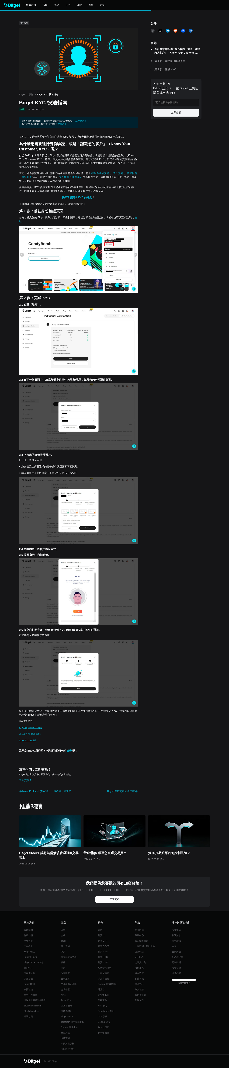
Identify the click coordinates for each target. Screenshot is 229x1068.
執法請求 (176, 935)
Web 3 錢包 (66, 1005)
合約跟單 (65, 978)
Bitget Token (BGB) (33, 962)
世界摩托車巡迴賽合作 (35, 1000)
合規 (174, 946)
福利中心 (139, 984)
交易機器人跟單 (68, 984)
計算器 (101, 989)
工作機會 (28, 946)
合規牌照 (176, 951)
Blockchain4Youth (33, 1005)
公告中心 (28, 968)
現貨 (63, 930)
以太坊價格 (103, 978)
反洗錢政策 (177, 957)
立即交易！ (81, 120)
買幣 (100, 930)
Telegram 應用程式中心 (72, 1022)
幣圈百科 (102, 1000)
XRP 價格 (103, 1005)
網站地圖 (28, 1016)
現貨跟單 (65, 973)
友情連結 (28, 989)
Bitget (22, 94)
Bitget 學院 (29, 951)
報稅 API (139, 1000)
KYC (81, 197)
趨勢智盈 (27, 177)
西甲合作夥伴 (30, 995)
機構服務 (139, 968)
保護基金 (28, 978)
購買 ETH (103, 941)
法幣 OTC (66, 1011)
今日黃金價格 (67, 1043)
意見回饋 (139, 930)
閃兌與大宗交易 (68, 957)
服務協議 (176, 930)
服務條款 (176, 968)
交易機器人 (66, 989)
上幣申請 (139, 951)
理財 (63, 968)
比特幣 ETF (103, 995)
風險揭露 (176, 973)
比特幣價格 (103, 973)
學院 (31, 94)
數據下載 (139, 978)
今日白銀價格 (67, 1049)
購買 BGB (103, 957)
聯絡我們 (28, 935)
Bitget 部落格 (30, 957)
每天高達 (64, 177)
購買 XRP (103, 951)
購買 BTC (103, 935)
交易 (121, 173)
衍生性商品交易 (100, 173)
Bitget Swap (67, 1016)
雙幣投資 (132, 173)
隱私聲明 (176, 962)
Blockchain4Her (31, 1011)
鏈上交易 (65, 946)
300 (71, 177)
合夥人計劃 (140, 962)
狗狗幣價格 (103, 1032)
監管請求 (176, 941)
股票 (63, 951)
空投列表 (65, 1032)
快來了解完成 (70, 197)
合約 (63, 935)
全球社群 (28, 941)
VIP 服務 (139, 957)
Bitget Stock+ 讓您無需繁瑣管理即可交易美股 (49, 855)
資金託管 (139, 973)
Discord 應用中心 (69, 1027)
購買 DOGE (104, 946)
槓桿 (63, 962)
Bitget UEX (29, 984)
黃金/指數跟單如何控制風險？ (169, 853)
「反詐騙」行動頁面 (145, 946)
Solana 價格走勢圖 (107, 984)
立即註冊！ (63, 124)
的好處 (88, 197)
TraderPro (66, 1000)
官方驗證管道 (141, 941)
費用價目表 (140, 995)
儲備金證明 (29, 973)
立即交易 (176, 112)
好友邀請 (139, 989)
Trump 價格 (103, 1027)
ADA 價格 (103, 1016)
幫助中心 (139, 935)
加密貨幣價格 (104, 968)
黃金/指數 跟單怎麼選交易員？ (105, 853)
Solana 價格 (104, 1022)
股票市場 (65, 1038)
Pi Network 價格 (106, 1011)
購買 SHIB (103, 962)
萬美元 (79, 177)
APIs (63, 995)
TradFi (64, 941)
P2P (115, 173)
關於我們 (28, 930)
